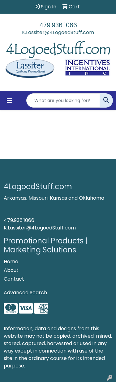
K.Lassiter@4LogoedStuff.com (58, 32)
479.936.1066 (58, 25)
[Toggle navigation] (9, 100)
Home (11, 261)
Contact (14, 278)
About (11, 270)
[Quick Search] (63, 100)
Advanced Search (25, 292)
